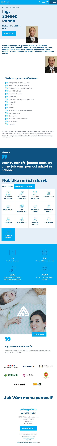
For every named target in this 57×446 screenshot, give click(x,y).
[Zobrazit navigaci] (53, 2)
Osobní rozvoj (19, 186)
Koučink (29, 186)
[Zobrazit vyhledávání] (40, 2)
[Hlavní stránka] (2, 7)
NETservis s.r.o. (33, 442)
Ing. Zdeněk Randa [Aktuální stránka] (14, 7)
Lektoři (6, 7)
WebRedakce (27, 442)
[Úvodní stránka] (5, 2)
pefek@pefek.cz (28, 409)
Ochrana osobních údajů (28, 438)
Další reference (39, 334)
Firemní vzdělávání (7, 186)
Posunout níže (9, 33)
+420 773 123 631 (28, 413)
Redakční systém (20, 442)
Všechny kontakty (28, 428)
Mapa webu (28, 439)
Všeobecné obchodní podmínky (28, 436)
